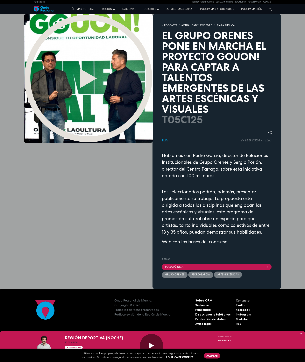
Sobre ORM (203, 300)
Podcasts (170, 25)
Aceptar (212, 355)
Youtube (242, 319)
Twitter (241, 305)
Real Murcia (240, 2)
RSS (238, 324)
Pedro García (201, 274)
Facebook (243, 310)
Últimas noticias (83, 9)
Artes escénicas (228, 274)
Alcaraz (267, 2)
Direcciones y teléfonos (213, 314)
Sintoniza (202, 305)
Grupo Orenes (174, 274)
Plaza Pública (216, 266)
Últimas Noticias (224, 2)
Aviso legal (203, 324)
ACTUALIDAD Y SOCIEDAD (196, 25)
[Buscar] (269, 9)
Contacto (243, 300)
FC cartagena (254, 2)
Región (107, 9)
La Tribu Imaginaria (179, 9)
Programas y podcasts (215, 9)
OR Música (224, 340)
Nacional (129, 9)
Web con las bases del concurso (195, 242)
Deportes (150, 9)
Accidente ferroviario (203, 2)
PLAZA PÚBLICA (225, 25)
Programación (251, 9)
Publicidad (203, 310)
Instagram (243, 314)
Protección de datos (210, 319)
